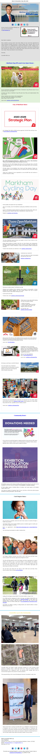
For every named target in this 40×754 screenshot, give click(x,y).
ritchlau (5, 742)
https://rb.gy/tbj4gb (24, 599)
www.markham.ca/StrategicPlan (10, 131)
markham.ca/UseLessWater (26, 309)
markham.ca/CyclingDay (13, 213)
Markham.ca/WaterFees (26, 258)
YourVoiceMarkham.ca (28, 355)
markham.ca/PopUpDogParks (13, 100)
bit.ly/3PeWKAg (11, 342)
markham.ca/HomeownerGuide (17, 295)
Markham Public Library (19, 401)
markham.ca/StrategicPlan (31, 357)
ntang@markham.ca (18, 742)
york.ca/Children (19, 570)
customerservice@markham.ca (16, 752)
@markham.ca (10, 742)
